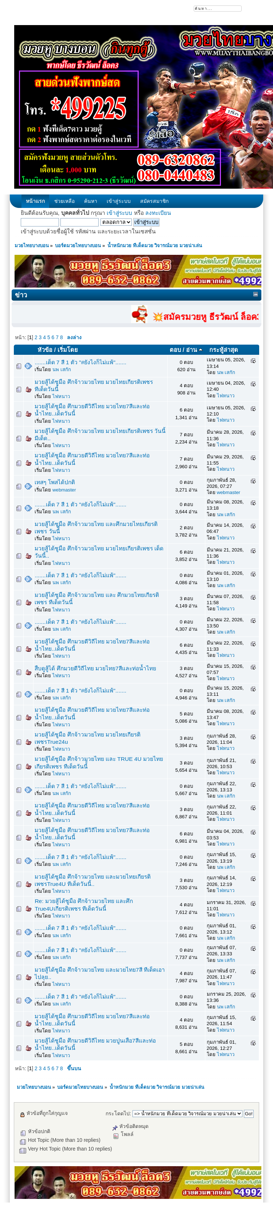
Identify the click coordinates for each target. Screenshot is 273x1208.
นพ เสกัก (61, 369)
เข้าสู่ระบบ (119, 213)
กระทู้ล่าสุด (223, 349)
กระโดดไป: (118, 1113)
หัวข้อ (44, 349)
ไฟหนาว (61, 396)
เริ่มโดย (68, 349)
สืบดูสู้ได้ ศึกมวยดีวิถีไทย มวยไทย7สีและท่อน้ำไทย (95, 668)
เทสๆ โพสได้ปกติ (55, 482)
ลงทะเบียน (158, 213)
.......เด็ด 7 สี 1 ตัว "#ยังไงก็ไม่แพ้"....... (80, 362)
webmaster (64, 490)
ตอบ (175, 349)
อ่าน (194, 349)
